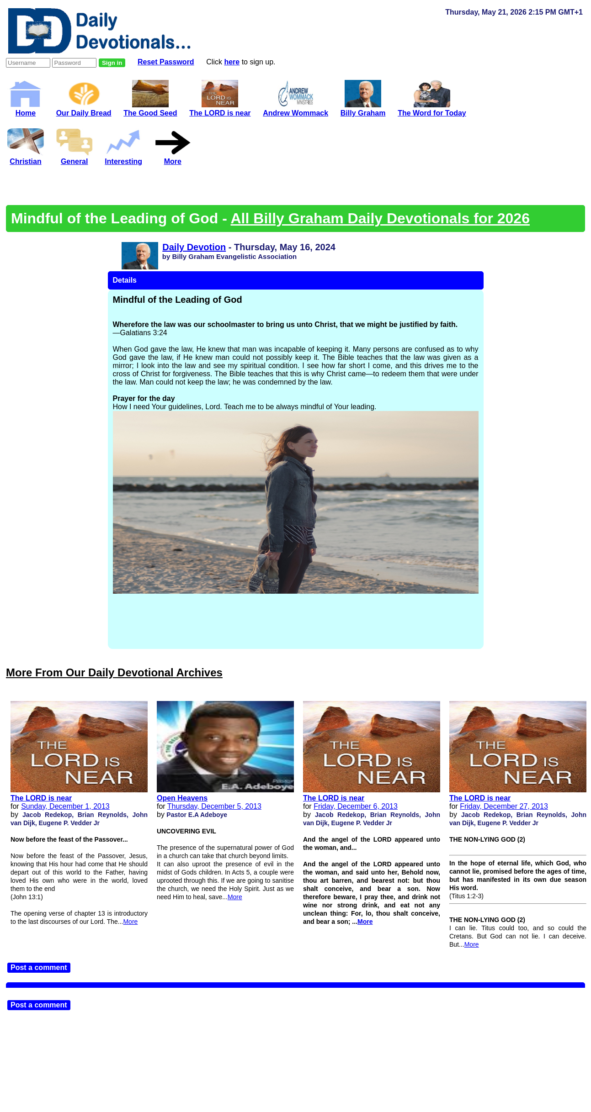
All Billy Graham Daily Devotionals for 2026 (380, 218)
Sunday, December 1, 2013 (65, 806)
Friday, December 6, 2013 (356, 806)
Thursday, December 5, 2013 (214, 806)
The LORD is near (41, 798)
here (232, 62)
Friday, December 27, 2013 (504, 806)
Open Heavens (182, 798)
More (130, 921)
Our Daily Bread (84, 109)
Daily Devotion (194, 247)
